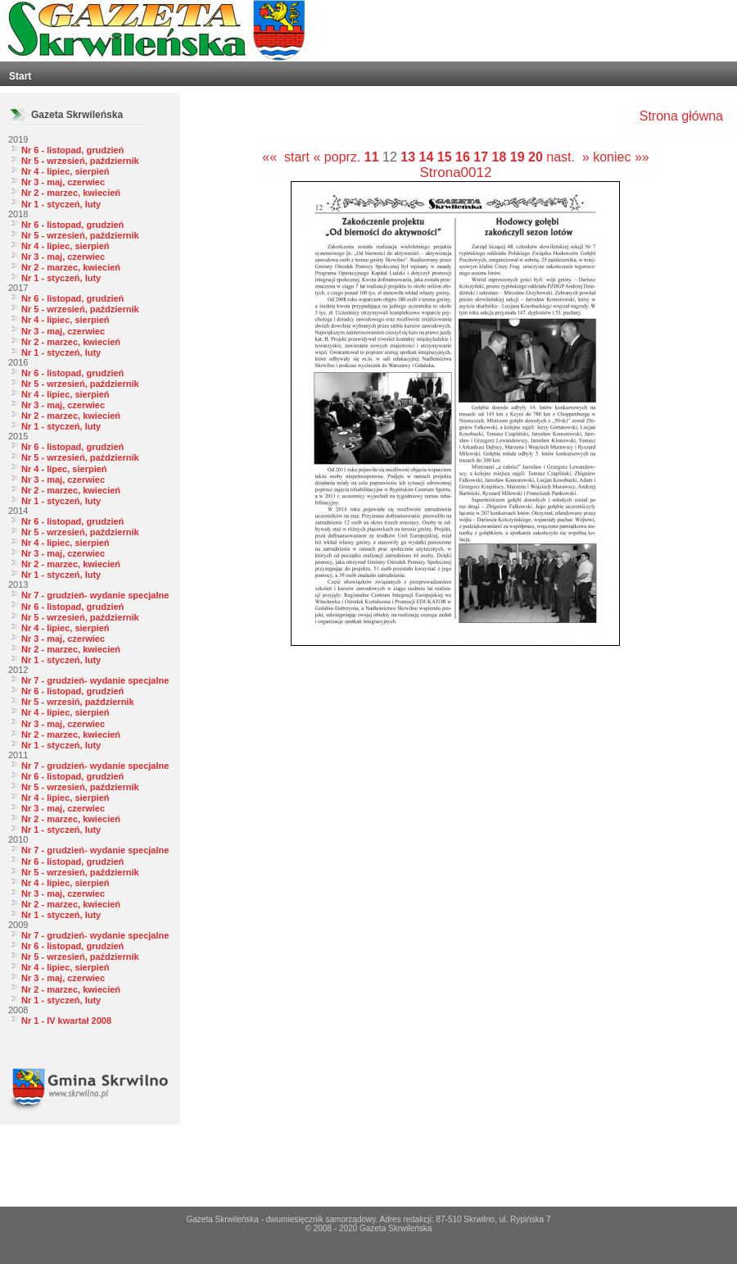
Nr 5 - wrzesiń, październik (77, 702)
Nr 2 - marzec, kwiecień (70, 193)
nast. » (567, 157)
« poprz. (339, 157)
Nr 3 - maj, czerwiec (63, 182)
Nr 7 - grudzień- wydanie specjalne (95, 595)
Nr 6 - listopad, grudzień (72, 150)
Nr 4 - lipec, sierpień (64, 469)
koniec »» (621, 157)
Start (20, 76)
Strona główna (681, 116)
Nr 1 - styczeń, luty (61, 204)
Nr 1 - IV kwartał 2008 (66, 1020)
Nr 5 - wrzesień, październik (80, 161)
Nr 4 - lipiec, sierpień (65, 171)
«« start (286, 157)
